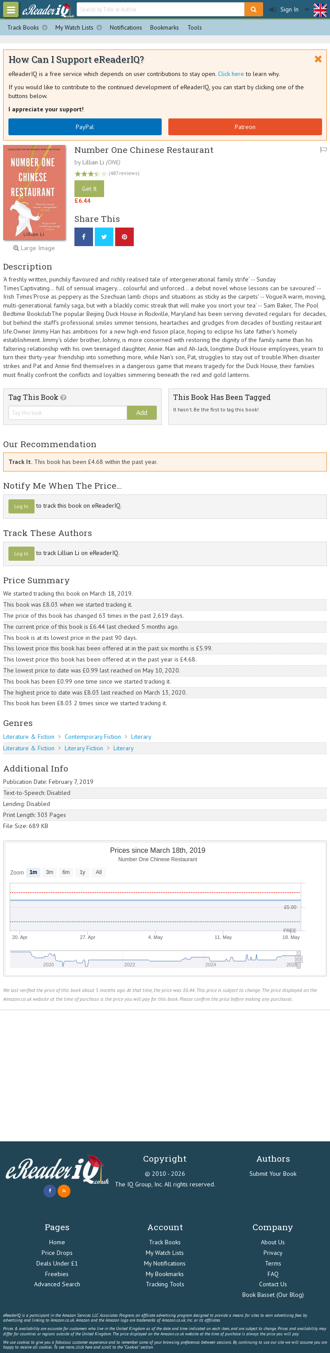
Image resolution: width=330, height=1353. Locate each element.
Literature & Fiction (28, 737)
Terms (273, 1263)
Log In (21, 506)
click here (84, 1347)
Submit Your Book (272, 1174)
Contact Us (273, 1284)
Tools (194, 27)
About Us (273, 1242)
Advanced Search (57, 1284)
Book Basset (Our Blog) (273, 1295)
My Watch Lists (80, 27)
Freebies (57, 1274)
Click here (231, 74)
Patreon (245, 127)
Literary (141, 737)
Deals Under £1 (57, 1263)
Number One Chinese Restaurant (144, 149)
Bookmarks (164, 27)
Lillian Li (93, 162)
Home (57, 1242)
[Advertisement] (165, 1076)
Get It (89, 189)
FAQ (273, 1274)
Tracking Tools (165, 1284)
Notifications (126, 27)
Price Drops (57, 1253)
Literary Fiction (84, 748)
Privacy (273, 1253)
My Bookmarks (165, 1274)
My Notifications (165, 1263)
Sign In (284, 9)
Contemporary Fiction (93, 737)
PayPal (85, 127)
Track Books (29, 27)
